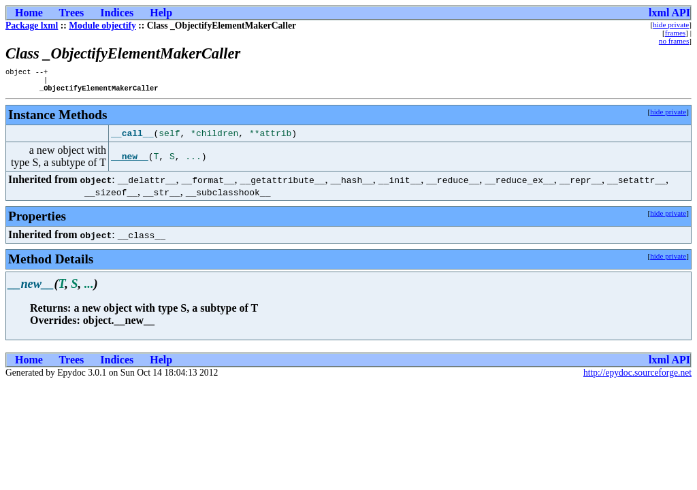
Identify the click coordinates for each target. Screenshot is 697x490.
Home (29, 12)
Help (161, 12)
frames (675, 33)
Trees (71, 12)
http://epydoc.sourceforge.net (637, 377)
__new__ (129, 160)
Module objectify (102, 25)
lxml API (669, 12)
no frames (674, 41)
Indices (116, 12)
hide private (671, 24)
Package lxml (31, 25)
